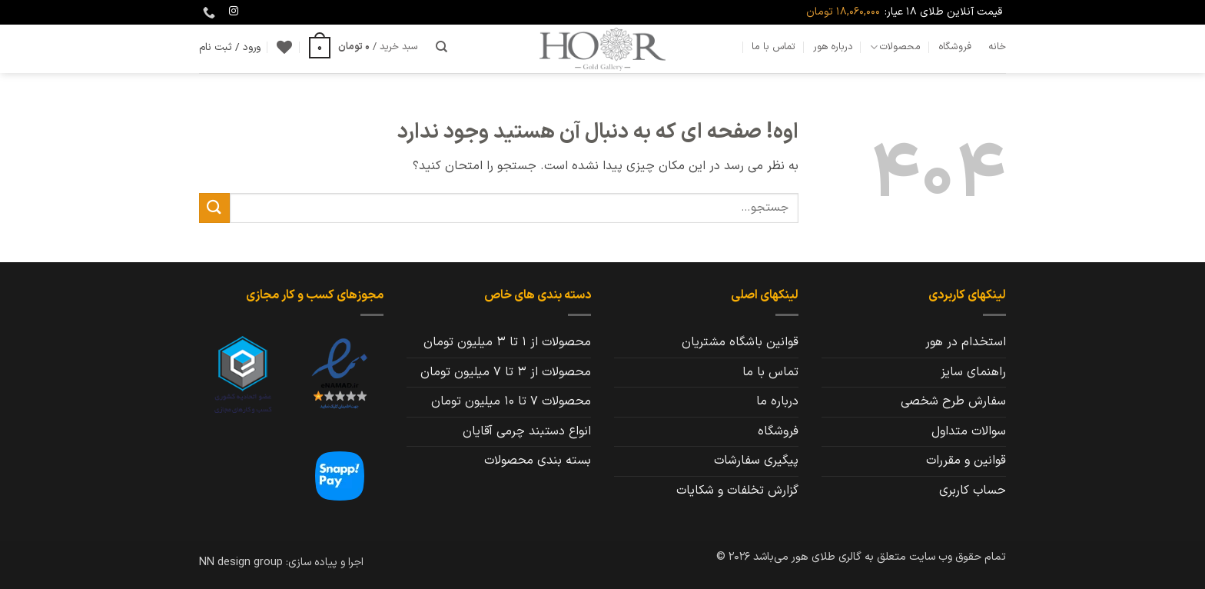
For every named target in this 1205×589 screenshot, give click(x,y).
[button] (363, 46)
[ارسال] (214, 208)
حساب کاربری (972, 490)
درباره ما (777, 401)
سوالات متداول (968, 431)
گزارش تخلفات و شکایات (737, 490)
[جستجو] (441, 47)
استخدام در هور (965, 342)
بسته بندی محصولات (537, 460)
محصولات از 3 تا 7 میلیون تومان (505, 372)
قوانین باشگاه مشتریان (740, 342)
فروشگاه (954, 46)
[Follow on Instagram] (233, 11)
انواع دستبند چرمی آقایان (527, 431)
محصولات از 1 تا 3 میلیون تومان (507, 342)
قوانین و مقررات (966, 460)
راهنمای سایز (973, 372)
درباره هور (833, 46)
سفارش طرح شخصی (953, 401)
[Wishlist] (284, 47)
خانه (997, 46)
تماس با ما (773, 46)
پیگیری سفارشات (756, 460)
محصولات (895, 47)
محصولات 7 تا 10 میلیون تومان (511, 401)
